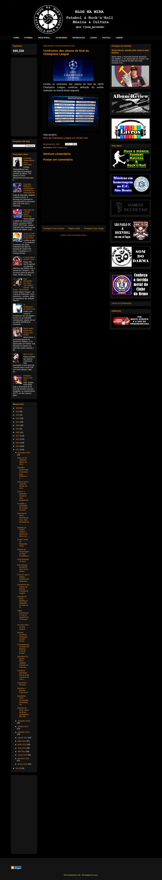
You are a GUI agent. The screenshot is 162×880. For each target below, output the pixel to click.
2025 (18, 408)
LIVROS (93, 38)
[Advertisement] (24, 96)
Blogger (95, 875)
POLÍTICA (106, 38)
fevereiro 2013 (23, 758)
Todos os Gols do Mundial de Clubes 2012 (29, 236)
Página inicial (74, 228)
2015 (18, 443)
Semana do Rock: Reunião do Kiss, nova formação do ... (23, 518)
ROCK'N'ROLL (44, 38)
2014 (18, 446)
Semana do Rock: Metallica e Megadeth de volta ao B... (22, 602)
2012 (18, 768)
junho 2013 (22, 744)
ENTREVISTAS (79, 38)
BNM (55, 147)
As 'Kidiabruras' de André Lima (29, 307)
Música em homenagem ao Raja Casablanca (23, 552)
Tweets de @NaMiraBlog (121, 303)
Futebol (60, 147)
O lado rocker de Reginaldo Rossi (22, 543)
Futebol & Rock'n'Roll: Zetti (28, 378)
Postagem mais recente (53, 228)
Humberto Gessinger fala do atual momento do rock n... (23, 675)
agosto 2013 (23, 738)
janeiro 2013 (23, 764)
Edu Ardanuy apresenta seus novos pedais (22, 568)
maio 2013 (22, 748)
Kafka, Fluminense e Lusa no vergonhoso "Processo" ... (22, 616)
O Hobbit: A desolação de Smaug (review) (22, 507)
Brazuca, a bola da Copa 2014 (22, 690)
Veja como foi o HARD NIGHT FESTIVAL (28, 213)
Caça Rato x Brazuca (22, 684)
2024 (18, 411)
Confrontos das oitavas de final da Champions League (23, 589)
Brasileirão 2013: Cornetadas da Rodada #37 (22, 700)
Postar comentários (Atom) (76, 235)
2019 (18, 429)
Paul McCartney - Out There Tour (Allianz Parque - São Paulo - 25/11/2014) (23, 284)
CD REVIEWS (61, 38)
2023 (18, 415)
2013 (18, 450)
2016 (18, 439)
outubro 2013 (23, 726)
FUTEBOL (28, 38)
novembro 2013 (24, 721)
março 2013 (23, 755)
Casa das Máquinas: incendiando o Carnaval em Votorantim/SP (29, 188)
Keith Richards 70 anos (23, 560)
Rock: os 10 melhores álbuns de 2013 (22, 461)
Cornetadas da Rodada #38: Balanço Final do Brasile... (23, 648)
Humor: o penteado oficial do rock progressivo (22, 496)
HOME (16, 38)
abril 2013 (22, 751)
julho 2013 (22, 741)
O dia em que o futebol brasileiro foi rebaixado (23, 578)
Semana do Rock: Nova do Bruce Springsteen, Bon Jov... (23, 712)
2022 (18, 418)
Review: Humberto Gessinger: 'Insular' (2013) (22, 637)
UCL (65, 147)
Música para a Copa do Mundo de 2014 (22, 485)
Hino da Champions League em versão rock (65, 138)
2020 (18, 425)
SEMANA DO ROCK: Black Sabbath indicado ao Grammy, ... (22, 662)
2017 (18, 436)
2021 (18, 422)
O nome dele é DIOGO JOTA (29, 258)
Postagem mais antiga (94, 228)
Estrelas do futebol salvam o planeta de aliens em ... (23, 532)
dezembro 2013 (24, 453)
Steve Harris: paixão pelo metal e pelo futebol (28, 331)
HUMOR (119, 38)
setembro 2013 (23, 732)
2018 (18, 432)
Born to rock (28, 354)
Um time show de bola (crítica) (23, 627)
